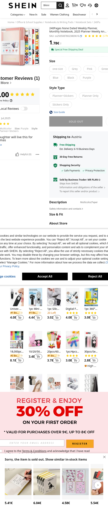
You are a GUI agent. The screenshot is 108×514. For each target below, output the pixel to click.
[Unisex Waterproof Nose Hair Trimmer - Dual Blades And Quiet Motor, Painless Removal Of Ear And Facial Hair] (17, 297)
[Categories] (18, 14)
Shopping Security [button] (70, 165)
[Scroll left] (92, 14)
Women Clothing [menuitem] (59, 14)
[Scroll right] (97, 14)
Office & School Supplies (30, 22)
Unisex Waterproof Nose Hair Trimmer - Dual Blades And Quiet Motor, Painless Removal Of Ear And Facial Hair (17, 309)
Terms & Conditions (34, 451)
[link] (75, 5)
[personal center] (67, 5)
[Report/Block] (37, 154)
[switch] (24, 109)
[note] (91, 366)
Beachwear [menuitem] (79, 14)
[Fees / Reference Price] (61, 43)
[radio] (57, 69)
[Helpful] (17, 154)
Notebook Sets (83, 22)
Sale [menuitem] (43, 14)
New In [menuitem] (33, 14)
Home (11, 22)
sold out (76, 121)
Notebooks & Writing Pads (59, 22)
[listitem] (17, 306)
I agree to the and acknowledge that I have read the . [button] (47, 452)
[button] (90, 5)
